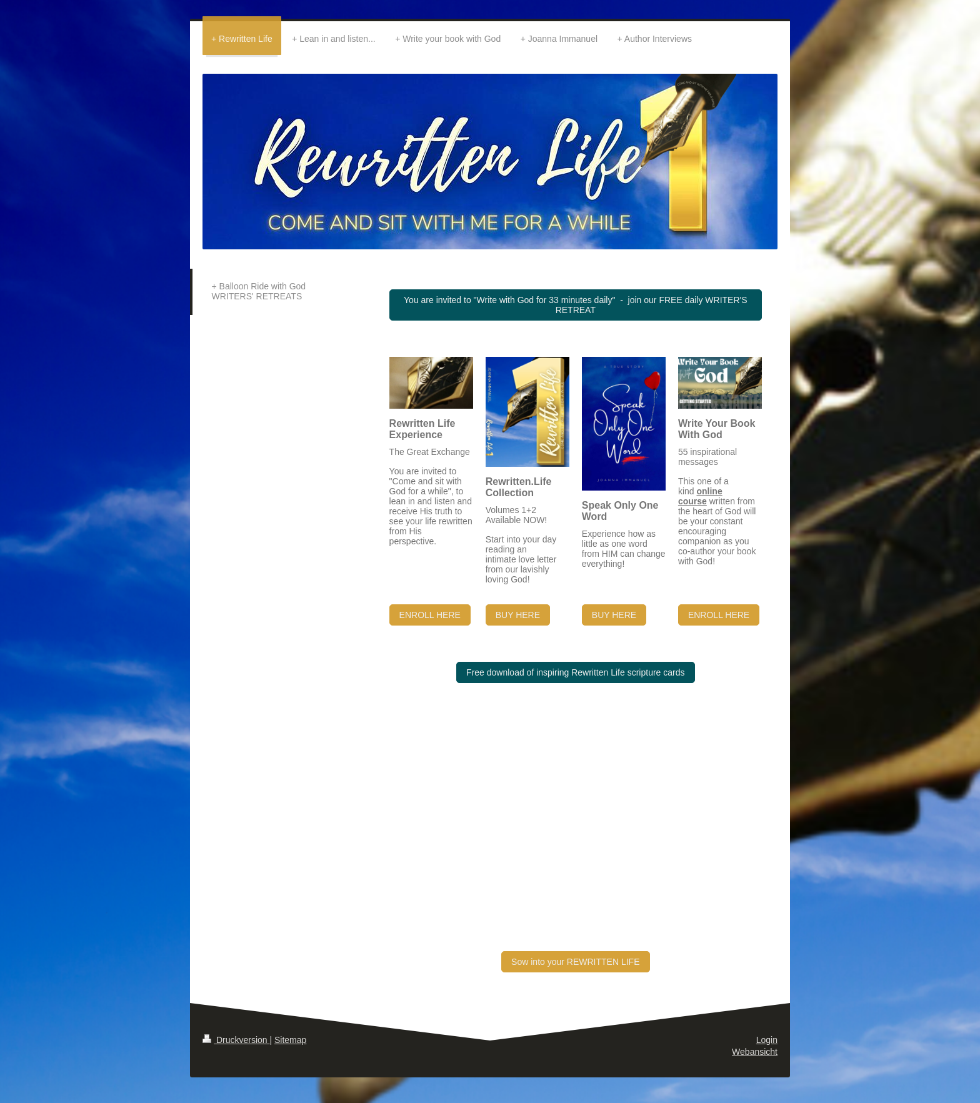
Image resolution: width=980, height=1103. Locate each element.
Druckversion (235, 1040)
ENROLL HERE (430, 615)
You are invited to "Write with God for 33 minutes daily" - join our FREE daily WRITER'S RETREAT (576, 305)
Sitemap (290, 1040)
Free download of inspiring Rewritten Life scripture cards (575, 672)
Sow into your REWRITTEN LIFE (575, 962)
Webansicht (755, 1052)
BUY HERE (518, 615)
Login (767, 1040)
